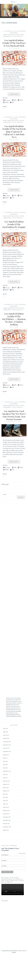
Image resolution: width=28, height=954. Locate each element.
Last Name (3, 866)
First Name (3, 860)
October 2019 (6, 823)
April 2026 (5, 732)
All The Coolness (18, 31)
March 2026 (6, 735)
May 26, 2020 (14, 139)
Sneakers (7, 36)
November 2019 (6, 820)
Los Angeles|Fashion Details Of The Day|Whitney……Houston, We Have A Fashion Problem (14, 319)
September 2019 (7, 827)
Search (4, 494)
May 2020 (5, 800)
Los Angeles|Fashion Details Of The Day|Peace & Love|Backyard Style (14, 43)
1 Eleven (7, 31)
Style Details (17, 36)
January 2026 (6, 738)
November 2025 (7, 745)
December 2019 (6, 817)
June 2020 (5, 797)
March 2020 (6, 807)
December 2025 (7, 741)
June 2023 (5, 774)
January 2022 (6, 784)
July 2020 (5, 794)
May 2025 (5, 761)
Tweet (8, 100)
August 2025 (6, 754)
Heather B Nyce (14, 9)
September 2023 (7, 771)
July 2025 (5, 758)
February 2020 (6, 810)
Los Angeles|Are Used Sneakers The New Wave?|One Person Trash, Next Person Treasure (14, 415)
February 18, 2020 (14, 421)
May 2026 (5, 728)
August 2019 (6, 830)
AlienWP (14, 952)
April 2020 (5, 804)
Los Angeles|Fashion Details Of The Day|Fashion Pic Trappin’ (14, 224)
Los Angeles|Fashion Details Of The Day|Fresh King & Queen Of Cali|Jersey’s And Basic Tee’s (14, 131)
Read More (15, 94)
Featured (14, 33)
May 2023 (5, 777)
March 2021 (6, 787)
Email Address (5, 855)
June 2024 (5, 764)
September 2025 (7, 751)
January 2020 (6, 814)
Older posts (5, 484)
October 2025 (6, 748)
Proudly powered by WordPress (9, 950)
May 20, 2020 (14, 229)
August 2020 (6, 791)
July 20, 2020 (14, 48)
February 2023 (6, 781)
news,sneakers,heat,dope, (13, 34)
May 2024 (5, 768)
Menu (15, 1)
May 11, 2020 (14, 327)
